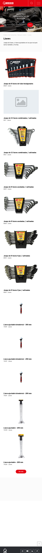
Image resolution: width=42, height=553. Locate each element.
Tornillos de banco (20, 24)
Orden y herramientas (9, 35)
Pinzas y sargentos (7, 24)
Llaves (30, 24)
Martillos (37, 24)
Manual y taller (22, 35)
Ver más (21, 472)
